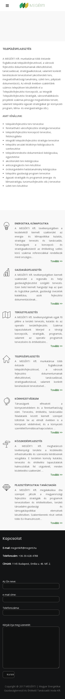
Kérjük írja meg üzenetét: (31, 646)
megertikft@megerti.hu (24, 548)
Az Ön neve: (31, 584)
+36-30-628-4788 (28, 555)
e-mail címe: (31, 597)
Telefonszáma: (31, 610)
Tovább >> (56, 261)
